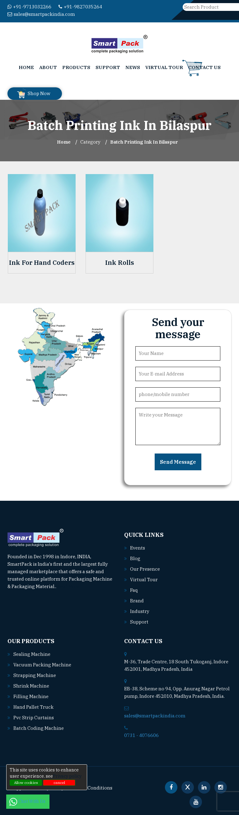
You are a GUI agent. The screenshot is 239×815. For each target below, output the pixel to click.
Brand (137, 601)
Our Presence (145, 569)
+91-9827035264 (80, 7)
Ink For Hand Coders (42, 262)
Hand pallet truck (33, 707)
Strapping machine (34, 675)
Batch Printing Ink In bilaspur (144, 142)
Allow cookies (26, 782)
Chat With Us (27, 801)
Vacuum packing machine (42, 665)
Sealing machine (31, 654)
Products (76, 67)
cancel (59, 782)
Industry (139, 611)
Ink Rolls (119, 262)
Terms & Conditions (90, 788)
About (48, 67)
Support (108, 67)
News (132, 67)
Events (137, 548)
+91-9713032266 (29, 7)
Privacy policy (67, 776)
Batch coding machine (38, 728)
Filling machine (31, 696)
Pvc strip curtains (33, 718)
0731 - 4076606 (141, 735)
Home (26, 67)
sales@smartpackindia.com (41, 14)
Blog (135, 558)
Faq (134, 590)
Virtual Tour (164, 67)
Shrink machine (31, 686)
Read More (70, 586)
